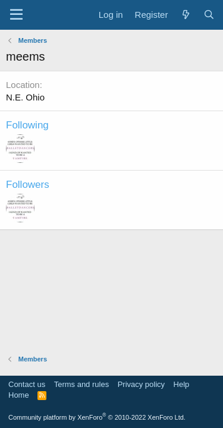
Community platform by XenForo (97, 417)
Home (18, 395)
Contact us (26, 384)
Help (182, 384)
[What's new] (185, 15)
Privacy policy (141, 384)
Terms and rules (81, 384)
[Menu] (16, 15)
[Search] (209, 15)
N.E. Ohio (25, 97)
